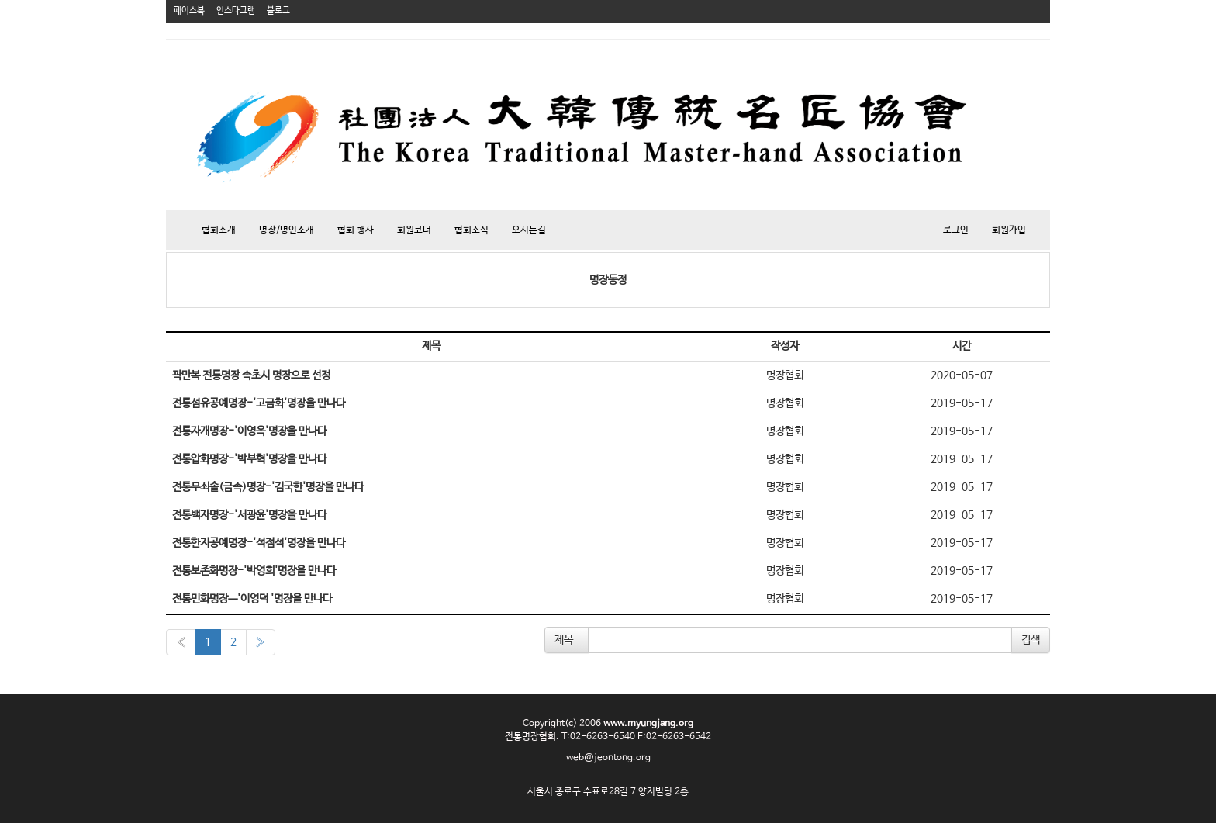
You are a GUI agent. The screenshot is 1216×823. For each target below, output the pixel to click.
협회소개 (219, 230)
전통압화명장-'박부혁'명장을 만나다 (249, 459)
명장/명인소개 (286, 230)
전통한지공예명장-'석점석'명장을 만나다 (258, 543)
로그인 (956, 230)
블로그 (278, 11)
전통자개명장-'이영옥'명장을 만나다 (249, 431)
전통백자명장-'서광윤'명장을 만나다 (249, 515)
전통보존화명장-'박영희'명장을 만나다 (254, 571)
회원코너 (414, 230)
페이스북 (189, 11)
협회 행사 (355, 230)
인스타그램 (235, 11)
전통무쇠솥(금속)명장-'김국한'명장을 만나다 (268, 487)
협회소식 (471, 230)
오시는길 (529, 230)
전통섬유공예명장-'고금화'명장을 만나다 (258, 403)
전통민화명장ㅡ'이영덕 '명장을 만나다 (252, 599)
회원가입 (1009, 230)
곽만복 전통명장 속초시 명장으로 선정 (251, 375)
